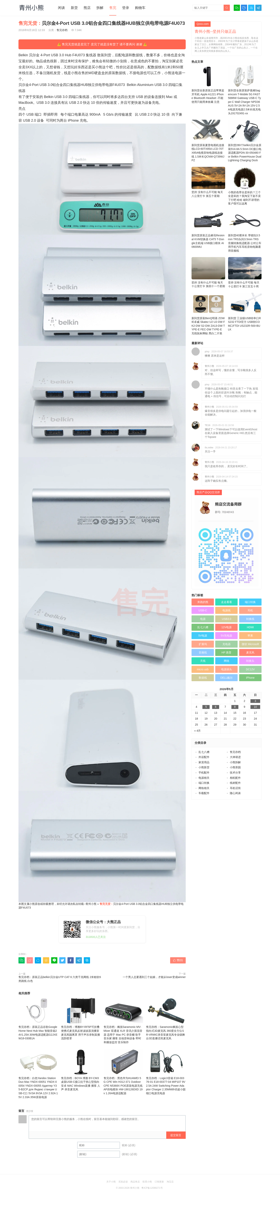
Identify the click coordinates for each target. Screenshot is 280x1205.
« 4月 (197, 730)
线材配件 (235, 782)
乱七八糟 (202, 627)
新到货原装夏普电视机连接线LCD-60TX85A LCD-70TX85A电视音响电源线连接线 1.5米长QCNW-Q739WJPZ (208, 141)
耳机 (250, 610)
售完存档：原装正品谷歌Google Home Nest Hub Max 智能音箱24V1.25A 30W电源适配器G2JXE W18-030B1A (38, 1019)
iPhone (250, 677)
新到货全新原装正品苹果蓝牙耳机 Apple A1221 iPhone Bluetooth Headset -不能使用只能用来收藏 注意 (208, 84)
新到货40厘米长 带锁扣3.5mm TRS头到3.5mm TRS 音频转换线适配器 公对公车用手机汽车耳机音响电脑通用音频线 (245, 231)
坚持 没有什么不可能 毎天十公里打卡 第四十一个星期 (208, 272)
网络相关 (204, 788)
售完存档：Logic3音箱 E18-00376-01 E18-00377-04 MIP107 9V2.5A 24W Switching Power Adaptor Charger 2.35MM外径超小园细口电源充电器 (166, 1072)
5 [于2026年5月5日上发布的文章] (206, 706)
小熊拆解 (235, 762)
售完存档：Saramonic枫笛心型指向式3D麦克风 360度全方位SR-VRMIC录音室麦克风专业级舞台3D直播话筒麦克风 (166, 1019)
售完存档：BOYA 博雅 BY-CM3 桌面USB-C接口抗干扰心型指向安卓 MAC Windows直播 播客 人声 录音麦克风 (81, 1070)
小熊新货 (204, 767)
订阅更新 (159, 1181)
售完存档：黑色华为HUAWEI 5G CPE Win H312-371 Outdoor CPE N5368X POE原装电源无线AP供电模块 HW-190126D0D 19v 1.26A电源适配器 (123, 1072)
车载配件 (204, 793)
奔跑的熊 (202, 602)
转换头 (250, 660)
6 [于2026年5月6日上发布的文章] (215, 706)
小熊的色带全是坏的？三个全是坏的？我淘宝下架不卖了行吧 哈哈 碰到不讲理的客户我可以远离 (245, 186)
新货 (74, 8)
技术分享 (235, 772)
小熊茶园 (235, 767)
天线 (203, 660)
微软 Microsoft (250, 644)
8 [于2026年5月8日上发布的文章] (235, 706)
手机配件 (204, 772)
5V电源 (202, 635)
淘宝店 (170, 1181)
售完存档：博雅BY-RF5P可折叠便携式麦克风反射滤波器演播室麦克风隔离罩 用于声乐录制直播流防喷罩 (81, 1019)
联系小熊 (147, 1181)
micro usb (203, 669)
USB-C (203, 610)
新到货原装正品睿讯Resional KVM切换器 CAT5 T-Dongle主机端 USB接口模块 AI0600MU (208, 229)
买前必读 (123, 1181)
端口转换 (250, 602)
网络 (226, 660)
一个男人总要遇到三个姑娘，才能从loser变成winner (154, 977)
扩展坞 (203, 644)
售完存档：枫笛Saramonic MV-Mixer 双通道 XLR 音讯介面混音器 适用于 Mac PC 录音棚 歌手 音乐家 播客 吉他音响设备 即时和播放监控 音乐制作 (123, 1021)
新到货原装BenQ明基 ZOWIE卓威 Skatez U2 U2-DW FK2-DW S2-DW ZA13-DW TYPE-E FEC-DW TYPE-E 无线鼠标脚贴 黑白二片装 (208, 314)
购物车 (140, 8)
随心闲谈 (235, 793)
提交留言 (175, 1135)
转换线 (250, 618)
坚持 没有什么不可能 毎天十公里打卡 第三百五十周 (245, 272)
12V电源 (226, 627)
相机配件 (235, 777)
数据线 (203, 677)
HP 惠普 (226, 652)
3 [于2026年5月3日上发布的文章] (255, 701)
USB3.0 (226, 618)
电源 (203, 618)
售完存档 (62, 30)
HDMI (250, 627)
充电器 (226, 644)
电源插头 (226, 669)
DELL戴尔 (226, 677)
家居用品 (204, 762)
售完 (112, 8)
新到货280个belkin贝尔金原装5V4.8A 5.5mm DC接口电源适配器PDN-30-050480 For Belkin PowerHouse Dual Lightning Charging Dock (245, 141)
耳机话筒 (235, 788)
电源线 (226, 610)
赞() (178, 960)
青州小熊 (91, 903)
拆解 (99, 8)
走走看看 (226, 602)
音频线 (203, 652)
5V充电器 (226, 635)
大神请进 (235, 757)
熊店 (87, 8)
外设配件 (204, 757)
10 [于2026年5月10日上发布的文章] (255, 706)
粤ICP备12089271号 (152, 1188)
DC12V (250, 669)
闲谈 (61, 8)
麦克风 (250, 652)
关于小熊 (111, 1181)
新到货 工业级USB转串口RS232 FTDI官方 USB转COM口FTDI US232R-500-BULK (245, 312)
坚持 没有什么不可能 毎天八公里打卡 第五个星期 (208, 182)
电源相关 (204, 777)
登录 (125, 8)
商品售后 (135, 1181)
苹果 (250, 635)
